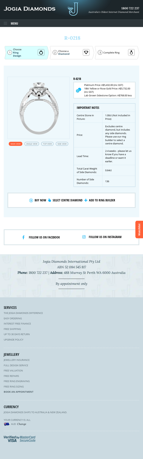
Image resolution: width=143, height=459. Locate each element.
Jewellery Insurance (17, 360)
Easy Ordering (13, 318)
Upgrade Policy (13, 339)
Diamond (63, 54)
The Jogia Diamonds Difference (23, 313)
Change (21, 424)
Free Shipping (12, 329)
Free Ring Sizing (14, 386)
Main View (15, 144)
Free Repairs (11, 376)
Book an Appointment (19, 391)
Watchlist (139, 230)
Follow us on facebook (44, 237)
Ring (15, 52)
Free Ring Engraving (17, 381)
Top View (47, 144)
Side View (62, 144)
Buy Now (40, 200)
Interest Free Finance (17, 323)
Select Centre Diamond (67, 200)
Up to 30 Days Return (17, 334)
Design (17, 55)
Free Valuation (13, 370)
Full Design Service (16, 365)
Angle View (31, 144)
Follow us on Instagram (105, 237)
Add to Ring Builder (102, 200)
